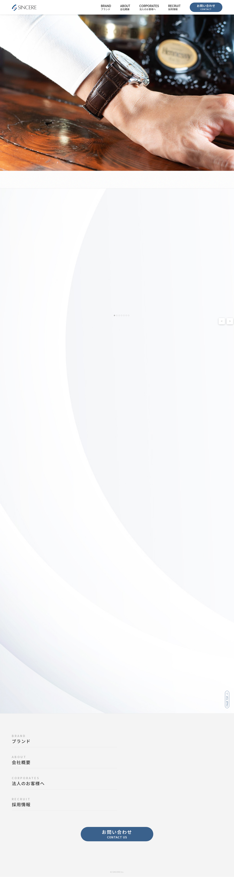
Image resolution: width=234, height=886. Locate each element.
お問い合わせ (206, 7)
